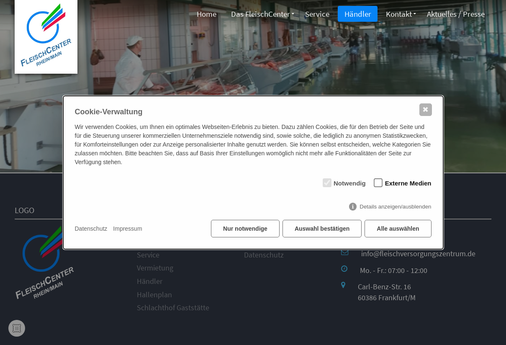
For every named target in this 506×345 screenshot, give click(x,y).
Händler (356, 14)
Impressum (127, 228)
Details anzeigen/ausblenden (395, 206)
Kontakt (398, 14)
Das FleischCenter (258, 14)
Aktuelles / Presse (456, 14)
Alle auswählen (398, 228)
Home (203, 14)
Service (315, 14)
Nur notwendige (245, 228)
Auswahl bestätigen (322, 228)
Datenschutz (91, 228)
